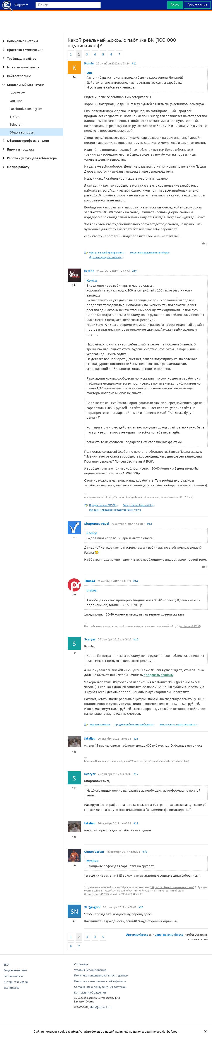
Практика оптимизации (22, 49)
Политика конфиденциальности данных (101, 975)
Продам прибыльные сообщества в (135, 724)
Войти (175, 4)
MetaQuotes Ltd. (100, 1007)
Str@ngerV (92, 907)
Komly (89, 63)
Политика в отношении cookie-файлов (100, 981)
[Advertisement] (106, 22)
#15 (136, 639)
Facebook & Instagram (26, 108)
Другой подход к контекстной (106, 257)
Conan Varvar (94, 851)
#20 (141, 907)
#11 (134, 63)
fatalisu (89, 738)
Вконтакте (18, 93)
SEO (6, 964)
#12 (134, 271)
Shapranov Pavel (96, 523)
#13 (149, 524)
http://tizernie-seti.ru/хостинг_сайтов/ (126, 890)
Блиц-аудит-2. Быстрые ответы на (179, 724)
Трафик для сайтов (18, 58)
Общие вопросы (22, 132)
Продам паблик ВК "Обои (104, 505)
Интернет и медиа (15, 982)
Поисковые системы (19, 40)
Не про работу (15, 166)
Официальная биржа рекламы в (107, 252)
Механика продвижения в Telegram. (150, 252)
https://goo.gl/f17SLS (97, 894)
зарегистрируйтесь (169, 934)
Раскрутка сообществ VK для (139, 505)
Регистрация (197, 4)
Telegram (16, 124)
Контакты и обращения (90, 992)
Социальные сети (15, 970)
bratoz (89, 271)
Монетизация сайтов (20, 67)
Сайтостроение (16, 75)
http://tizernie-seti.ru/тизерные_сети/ (172, 887)
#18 (135, 823)
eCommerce (11, 988)
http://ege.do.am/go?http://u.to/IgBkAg (166, 761)
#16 (135, 738)
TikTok (14, 116)
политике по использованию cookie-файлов (146, 1031)
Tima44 (89, 581)
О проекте (81, 964)
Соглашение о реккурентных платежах (100, 987)
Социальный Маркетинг (22, 84)
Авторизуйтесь (137, 934)
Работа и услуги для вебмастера (29, 158)
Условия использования (90, 970)
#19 (144, 852)
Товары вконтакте (99, 724)
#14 (135, 581)
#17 (136, 774)
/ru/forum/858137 (190, 626)
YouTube (16, 101)
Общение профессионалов (25, 140)
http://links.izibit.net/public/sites (126, 497)
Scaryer (90, 639)
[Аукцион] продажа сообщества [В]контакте (115, 509)
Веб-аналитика (13, 976)
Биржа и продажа (17, 149)
